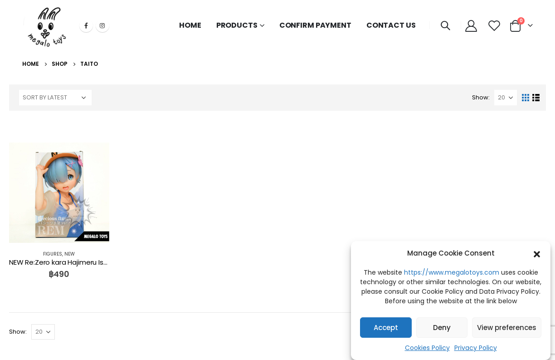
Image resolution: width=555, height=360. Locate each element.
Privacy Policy (475, 347)
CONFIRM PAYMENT (315, 25)
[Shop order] (55, 97)
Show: (481, 97)
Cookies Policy (427, 347)
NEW (69, 254)
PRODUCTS (237, 25)
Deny (442, 327)
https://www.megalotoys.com (451, 272)
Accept (386, 327)
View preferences (506, 327)
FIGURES (52, 254)
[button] (536, 253)
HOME (190, 25)
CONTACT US (391, 25)
